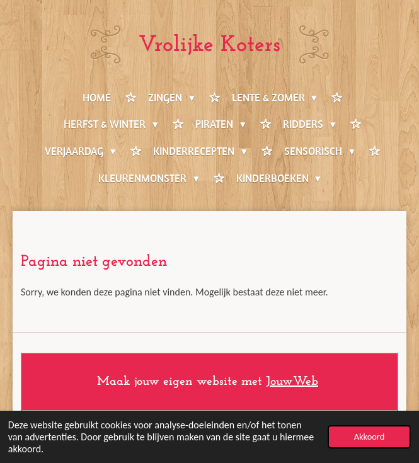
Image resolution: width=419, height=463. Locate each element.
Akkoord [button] (369, 436)
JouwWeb (292, 381)
